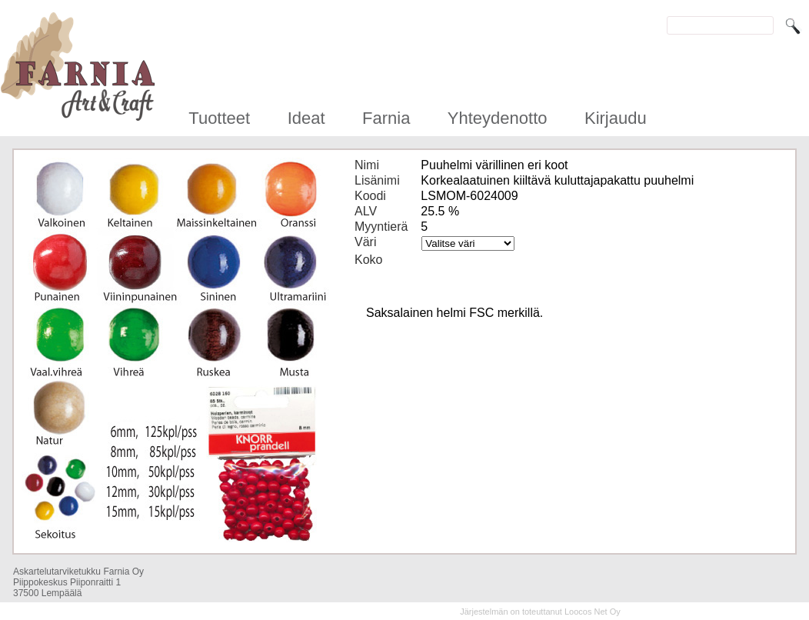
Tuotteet (219, 118)
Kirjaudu (615, 118)
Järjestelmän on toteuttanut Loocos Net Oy (540, 611)
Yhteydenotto (498, 118)
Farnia (386, 118)
